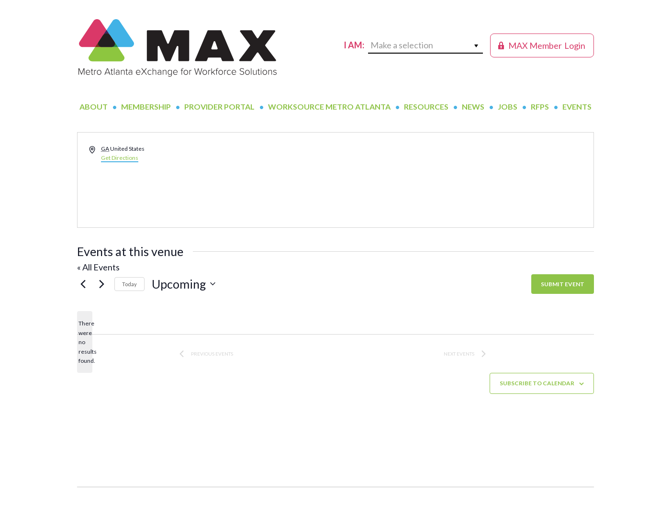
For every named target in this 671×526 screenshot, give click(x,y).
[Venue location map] (464, 180)
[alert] (84, 342)
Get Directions (119, 157)
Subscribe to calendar (537, 383)
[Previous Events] (83, 284)
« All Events (98, 267)
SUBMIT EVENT (562, 284)
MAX (177, 48)
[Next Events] (101, 284)
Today (129, 284)
